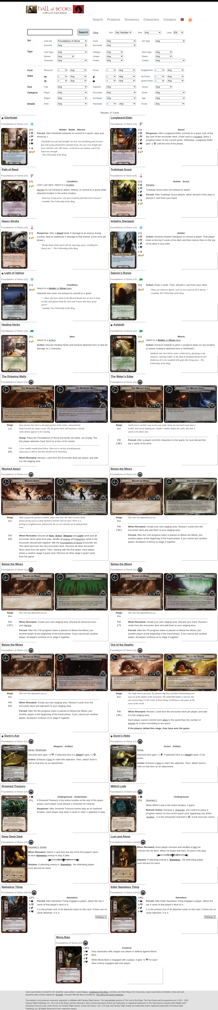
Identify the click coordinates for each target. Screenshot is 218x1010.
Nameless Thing (12, 887)
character (180, 810)
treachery (80, 539)
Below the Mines (121, 468)
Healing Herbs (11, 324)
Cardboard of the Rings (98, 992)
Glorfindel (10, 117)
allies (165, 720)
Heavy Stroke (10, 221)
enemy (66, 539)
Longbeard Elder (121, 117)
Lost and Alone (120, 836)
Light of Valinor (14, 273)
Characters (151, 19)
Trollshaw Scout (121, 169)
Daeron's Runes (121, 273)
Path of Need (10, 169)
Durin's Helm (121, 735)
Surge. (31, 750)
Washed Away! (11, 468)
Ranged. (150, 185)
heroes (27, 625)
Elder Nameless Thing (125, 887)
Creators (170, 19)
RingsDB (59, 995)
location (198, 136)
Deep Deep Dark (12, 836)
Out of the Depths (122, 644)
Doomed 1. (151, 800)
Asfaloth (118, 324)
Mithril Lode (118, 786)
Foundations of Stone (71, 542)
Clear (95, 32)
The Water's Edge (122, 376)
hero (52, 340)
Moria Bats (63, 937)
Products (113, 19)
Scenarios (132, 19)
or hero (60, 288)
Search (98, 19)
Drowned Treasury (14, 786)
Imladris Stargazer (122, 221)
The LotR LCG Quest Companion (109, 995)
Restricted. (40, 750)
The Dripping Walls (14, 376)
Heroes (40, 190)
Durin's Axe (11, 735)
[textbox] (50, 32)
